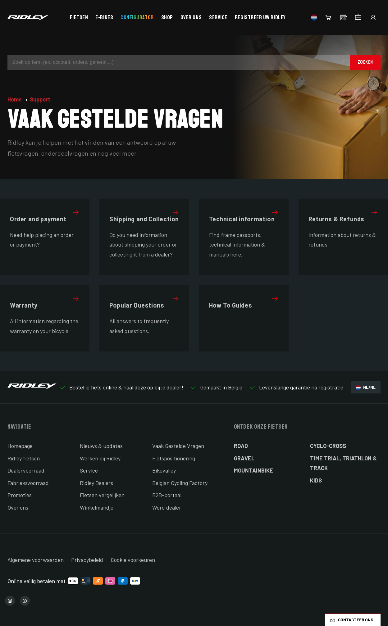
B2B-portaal (166, 495)
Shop (167, 17)
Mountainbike (253, 470)
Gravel (244, 458)
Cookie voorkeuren (133, 559)
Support (40, 99)
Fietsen (79, 17)
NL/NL (366, 387)
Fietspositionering (173, 458)
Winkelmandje (96, 507)
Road (241, 445)
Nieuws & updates (101, 445)
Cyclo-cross (328, 445)
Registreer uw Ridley (260, 17)
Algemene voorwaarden (35, 559)
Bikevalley (164, 470)
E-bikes (104, 17)
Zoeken (365, 62)
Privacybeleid (87, 559)
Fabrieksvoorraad (28, 482)
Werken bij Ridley (100, 458)
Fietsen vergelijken (102, 495)
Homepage (20, 445)
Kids (316, 480)
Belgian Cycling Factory (180, 482)
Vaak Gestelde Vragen (178, 445)
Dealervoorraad (25, 470)
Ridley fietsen (23, 458)
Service (218, 17)
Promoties (19, 495)
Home (15, 99)
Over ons (191, 17)
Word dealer (166, 507)
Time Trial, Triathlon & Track (343, 463)
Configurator (137, 17)
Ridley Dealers (96, 482)
